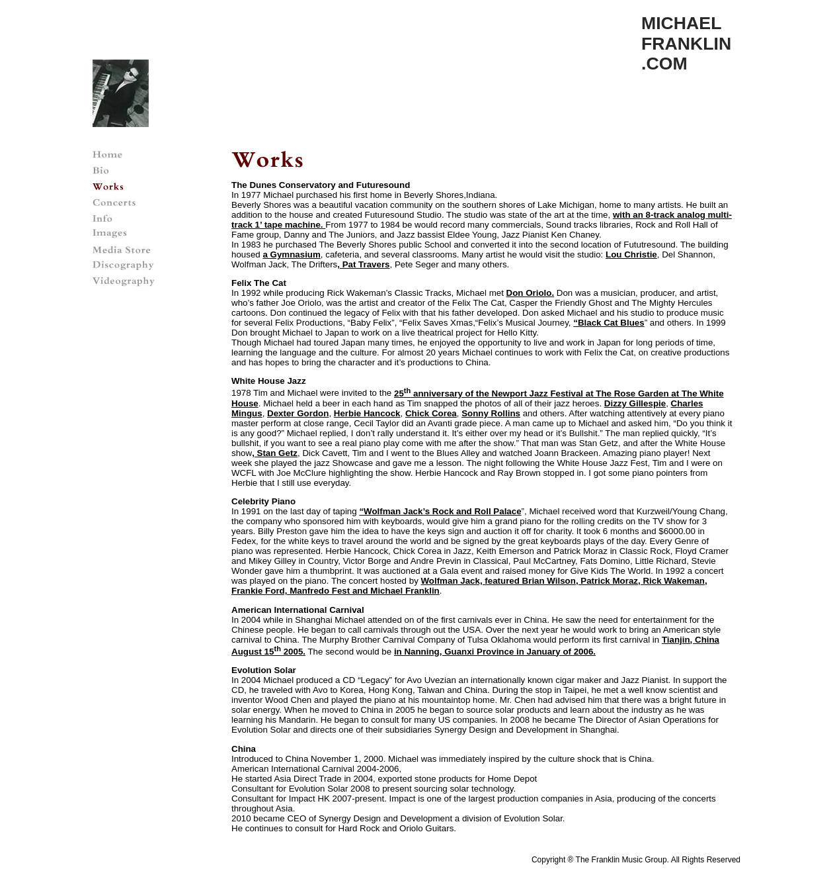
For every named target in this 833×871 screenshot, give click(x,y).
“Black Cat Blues (608, 323)
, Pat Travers (363, 264)
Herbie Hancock (367, 413)
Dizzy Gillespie (635, 403)
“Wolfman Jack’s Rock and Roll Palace (440, 511)
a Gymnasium (291, 254)
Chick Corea (431, 413)
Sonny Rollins (490, 413)
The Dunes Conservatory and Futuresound (320, 185)
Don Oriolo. (530, 293)
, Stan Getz (275, 453)
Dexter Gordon (298, 413)
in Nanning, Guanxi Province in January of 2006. (495, 652)
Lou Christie (631, 254)
